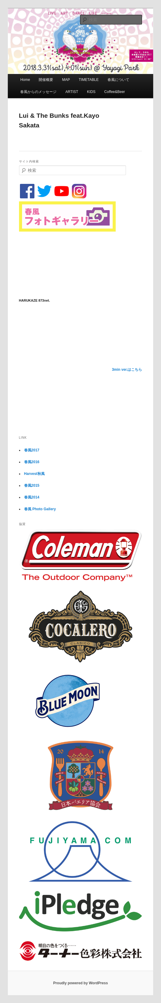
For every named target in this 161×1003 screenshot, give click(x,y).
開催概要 (46, 80)
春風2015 (32, 485)
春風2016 (32, 462)
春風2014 (32, 497)
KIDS (91, 92)
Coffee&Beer (114, 92)
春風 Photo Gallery (40, 509)
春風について (118, 80)
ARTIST (71, 92)
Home (25, 80)
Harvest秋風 (34, 474)
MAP (66, 80)
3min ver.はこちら (127, 369)
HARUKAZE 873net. (34, 300)
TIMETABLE (89, 80)
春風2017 (32, 450)
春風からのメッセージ (38, 92)
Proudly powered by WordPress (80, 983)
